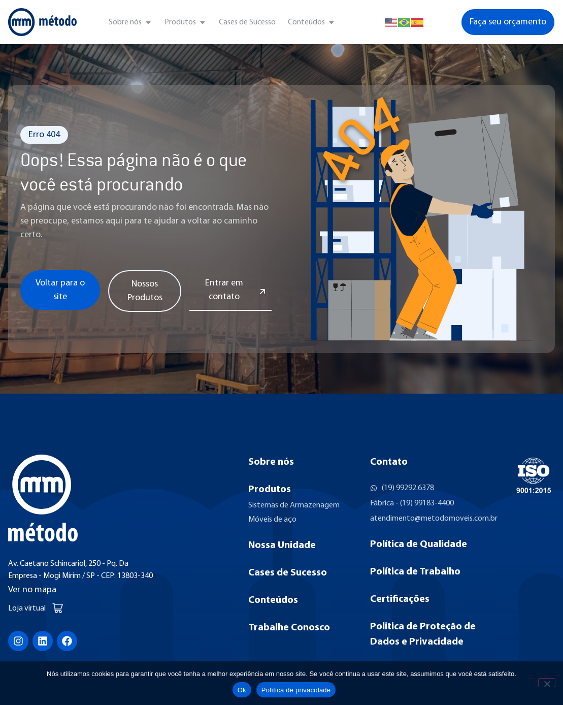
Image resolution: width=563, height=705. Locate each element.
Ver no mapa (32, 590)
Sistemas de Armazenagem (294, 505)
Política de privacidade (296, 690)
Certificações (399, 599)
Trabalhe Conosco (289, 628)
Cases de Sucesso (287, 573)
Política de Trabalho (415, 572)
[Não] (546, 682)
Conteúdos (273, 600)
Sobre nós (271, 462)
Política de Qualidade (418, 544)
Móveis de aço (272, 520)
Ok (242, 690)
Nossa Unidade (282, 545)
